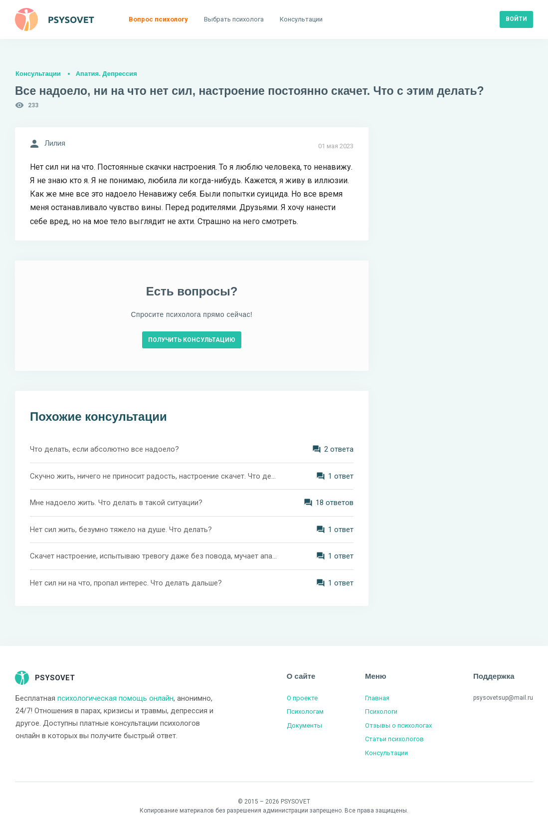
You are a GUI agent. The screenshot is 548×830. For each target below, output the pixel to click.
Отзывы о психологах (398, 725)
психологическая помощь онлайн (115, 698)
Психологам (305, 711)
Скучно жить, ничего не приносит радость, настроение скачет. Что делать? (154, 476)
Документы (304, 725)
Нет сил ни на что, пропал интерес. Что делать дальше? (126, 582)
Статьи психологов (394, 739)
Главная (377, 698)
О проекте (302, 698)
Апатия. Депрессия (106, 73)
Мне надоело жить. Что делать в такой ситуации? (116, 502)
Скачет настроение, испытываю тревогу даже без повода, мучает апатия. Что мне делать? (154, 556)
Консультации (38, 73)
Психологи (381, 711)
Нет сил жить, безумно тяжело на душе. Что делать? (121, 529)
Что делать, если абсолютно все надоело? (104, 449)
